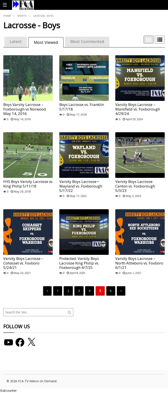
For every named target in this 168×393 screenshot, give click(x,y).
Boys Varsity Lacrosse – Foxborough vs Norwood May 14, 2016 (24, 109)
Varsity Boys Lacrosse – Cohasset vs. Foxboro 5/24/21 (23, 263)
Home (7, 15)
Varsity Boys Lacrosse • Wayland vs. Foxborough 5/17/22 (80, 186)
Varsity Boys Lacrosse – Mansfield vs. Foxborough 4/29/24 (137, 109)
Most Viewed (46, 42)
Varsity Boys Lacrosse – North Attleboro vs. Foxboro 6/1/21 (139, 263)
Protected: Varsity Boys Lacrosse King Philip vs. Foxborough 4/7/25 (79, 263)
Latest (16, 41)
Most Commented (87, 41)
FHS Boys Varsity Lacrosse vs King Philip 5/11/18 (27, 183)
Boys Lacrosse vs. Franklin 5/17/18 (81, 106)
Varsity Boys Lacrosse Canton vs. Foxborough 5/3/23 (135, 186)
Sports (21, 15)
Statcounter (8, 390)
